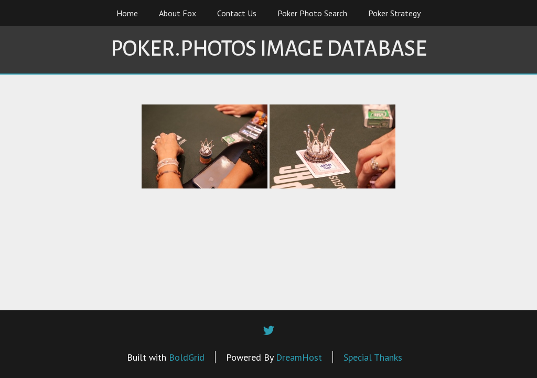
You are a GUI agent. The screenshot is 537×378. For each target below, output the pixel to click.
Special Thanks (372, 357)
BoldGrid (187, 357)
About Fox (177, 13)
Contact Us (236, 13)
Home (127, 13)
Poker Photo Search (312, 13)
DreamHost (299, 357)
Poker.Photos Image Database (269, 48)
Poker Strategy (394, 13)
